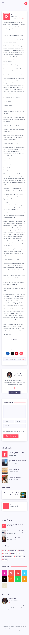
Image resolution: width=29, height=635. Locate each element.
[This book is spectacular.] (14, 506)
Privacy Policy (6, 628)
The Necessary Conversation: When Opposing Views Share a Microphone (16, 531)
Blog (7, 9)
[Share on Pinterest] (16, 353)
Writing (5, 559)
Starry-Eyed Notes (20, 556)
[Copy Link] (14, 359)
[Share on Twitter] (12, 353)
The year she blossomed (15, 477)
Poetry (20, 553)
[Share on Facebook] (8, 353)
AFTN (4, 550)
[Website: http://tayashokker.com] (14, 388)
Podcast (13, 553)
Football (21, 550)
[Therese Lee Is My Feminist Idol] (4, 538)
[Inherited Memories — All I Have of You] (5, 462)
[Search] (25, 3)
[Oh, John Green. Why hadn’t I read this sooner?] (14, 494)
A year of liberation (14, 469)
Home (3, 9)
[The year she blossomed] (5, 478)
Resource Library (7, 556)
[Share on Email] (21, 353)
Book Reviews (12, 550)
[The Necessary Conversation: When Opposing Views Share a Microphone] (4, 532)
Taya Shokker (18, 374)
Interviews (5, 553)
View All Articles (14, 392)
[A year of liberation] (5, 470)
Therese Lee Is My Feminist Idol (15, 537)
